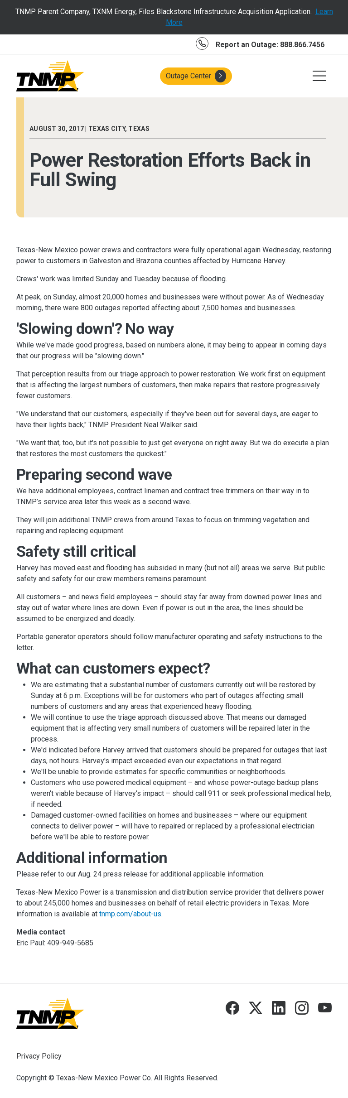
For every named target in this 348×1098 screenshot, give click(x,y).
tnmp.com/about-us (130, 914)
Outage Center (196, 76)
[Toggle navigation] (319, 76)
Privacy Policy (39, 1056)
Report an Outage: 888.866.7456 (270, 44)
